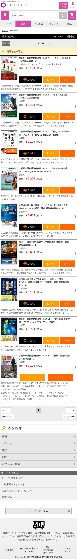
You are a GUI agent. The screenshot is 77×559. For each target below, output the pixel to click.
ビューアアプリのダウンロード (18, 490)
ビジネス (38, 24)
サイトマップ (67, 549)
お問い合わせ (9, 497)
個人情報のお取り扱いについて (29, 549)
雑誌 (69, 24)
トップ (7, 24)
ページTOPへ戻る (38, 511)
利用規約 (9, 550)
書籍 (23, 24)
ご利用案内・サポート (13, 484)
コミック (54, 24)
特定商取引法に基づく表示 (48, 550)
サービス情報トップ (12, 478)
